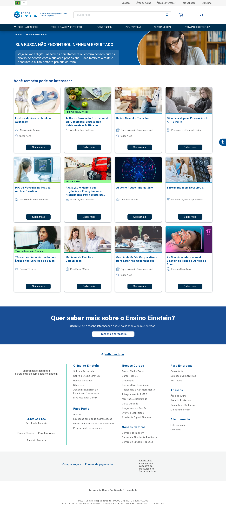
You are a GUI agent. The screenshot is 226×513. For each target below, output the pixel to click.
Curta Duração (130, 403)
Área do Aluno (143, 3)
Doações (126, 3)
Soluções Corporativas (183, 376)
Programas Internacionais (88, 428)
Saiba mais (38, 147)
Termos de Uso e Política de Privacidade (113, 490)
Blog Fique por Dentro (85, 397)
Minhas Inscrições (181, 409)
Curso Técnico (130, 376)
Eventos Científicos (133, 413)
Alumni (77, 414)
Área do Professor (166, 3)
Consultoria (177, 371)
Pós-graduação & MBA (134, 394)
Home (18, 35)
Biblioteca (79, 385)
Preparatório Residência (135, 385)
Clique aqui (145, 460)
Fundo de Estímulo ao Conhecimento (94, 423)
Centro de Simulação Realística (139, 437)
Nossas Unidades (83, 380)
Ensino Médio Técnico (134, 371)
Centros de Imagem (133, 433)
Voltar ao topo (114, 354)
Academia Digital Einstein (136, 417)
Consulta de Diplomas (183, 405)
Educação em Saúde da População (92, 419)
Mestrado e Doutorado (134, 399)
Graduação (128, 380)
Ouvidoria (207, 3)
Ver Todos (176, 380)
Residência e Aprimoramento (138, 389)
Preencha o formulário (113, 334)
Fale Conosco (188, 3)
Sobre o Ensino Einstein (86, 376)
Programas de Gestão (134, 408)
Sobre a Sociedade (84, 371)
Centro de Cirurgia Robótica (137, 442)
